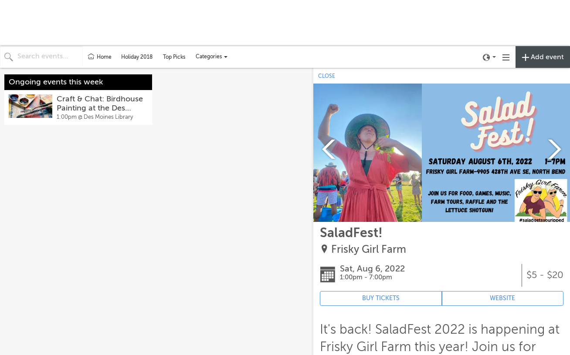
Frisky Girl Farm (368, 249)
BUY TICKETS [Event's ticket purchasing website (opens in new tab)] (381, 298)
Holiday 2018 (137, 57)
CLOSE (326, 76)
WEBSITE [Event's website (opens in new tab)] (502, 298)
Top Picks (174, 57)
